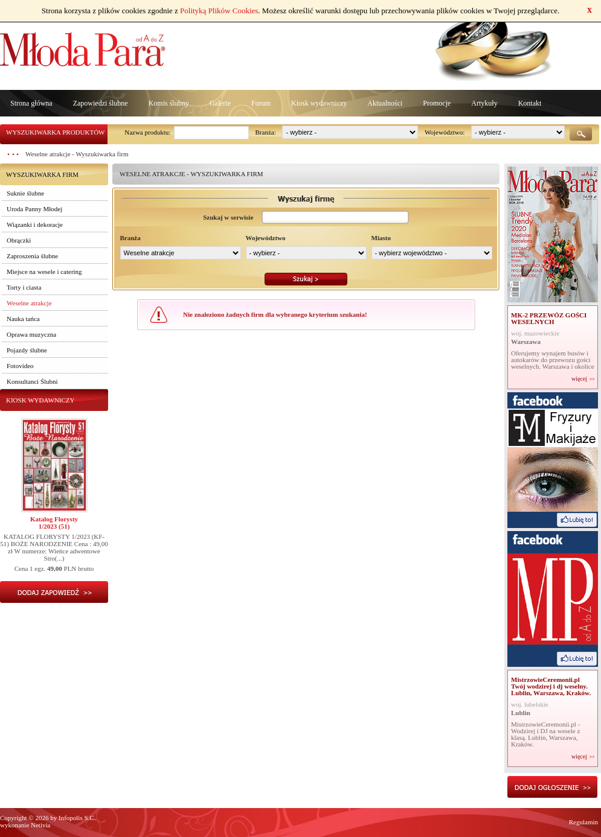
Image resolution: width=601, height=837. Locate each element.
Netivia (40, 825)
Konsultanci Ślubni (32, 381)
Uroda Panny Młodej (34, 208)
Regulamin (583, 822)
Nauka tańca (23, 318)
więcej (579, 379)
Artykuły (484, 103)
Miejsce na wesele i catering (44, 271)
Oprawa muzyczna (31, 334)
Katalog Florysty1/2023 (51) (54, 522)
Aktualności (384, 103)
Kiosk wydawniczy (319, 103)
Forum (261, 103)
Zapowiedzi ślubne (100, 103)
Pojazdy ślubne (27, 350)
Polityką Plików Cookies (219, 10)
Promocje (437, 103)
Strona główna (31, 103)
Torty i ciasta (24, 287)
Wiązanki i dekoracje (35, 224)
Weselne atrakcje (29, 303)
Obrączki (19, 240)
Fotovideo (20, 365)
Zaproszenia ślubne (32, 255)
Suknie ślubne (25, 193)
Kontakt (530, 103)
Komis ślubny (169, 103)
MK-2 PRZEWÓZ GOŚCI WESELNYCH (549, 318)
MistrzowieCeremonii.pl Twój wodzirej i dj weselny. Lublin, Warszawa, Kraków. (551, 686)
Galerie (220, 103)
